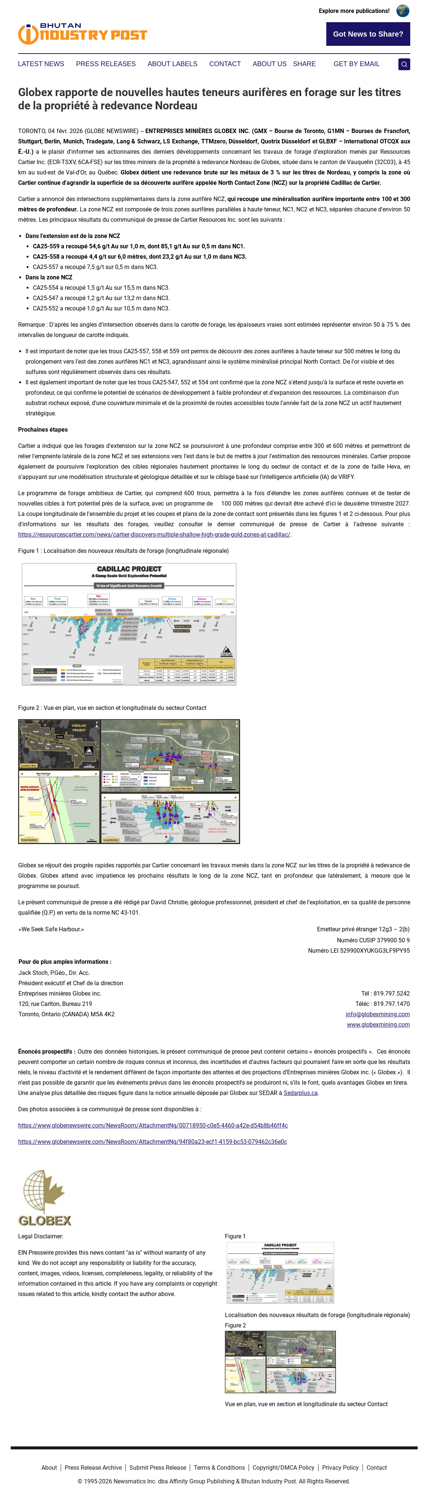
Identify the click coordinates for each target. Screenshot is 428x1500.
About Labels (173, 64)
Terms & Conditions (219, 1467)
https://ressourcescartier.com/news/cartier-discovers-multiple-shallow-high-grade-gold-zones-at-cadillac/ (154, 534)
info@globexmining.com (378, 1014)
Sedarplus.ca (301, 1092)
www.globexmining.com (378, 1024)
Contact (225, 64)
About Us (270, 64)
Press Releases (106, 64)
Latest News (41, 64)
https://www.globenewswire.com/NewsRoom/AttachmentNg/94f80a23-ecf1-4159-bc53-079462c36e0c (152, 1141)
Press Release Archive (93, 1467)
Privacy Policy (340, 1467)
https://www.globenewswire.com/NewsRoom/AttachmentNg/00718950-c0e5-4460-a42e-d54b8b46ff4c (153, 1125)
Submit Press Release (157, 1467)
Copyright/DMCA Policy (283, 1467)
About (49, 1467)
